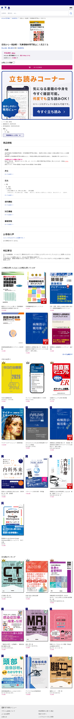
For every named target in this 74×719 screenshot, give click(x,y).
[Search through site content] (35, 13)
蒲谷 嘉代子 (11, 48)
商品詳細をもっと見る (12, 135)
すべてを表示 (67, 354)
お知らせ (4, 716)
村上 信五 (4, 48)
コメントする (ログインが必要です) (13, 238)
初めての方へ (43, 714)
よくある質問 (6, 714)
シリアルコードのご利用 (46, 716)
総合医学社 (14, 18)
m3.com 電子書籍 (5, 18)
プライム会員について (8, 711)
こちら (66, 161)
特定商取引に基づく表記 (46, 711)
